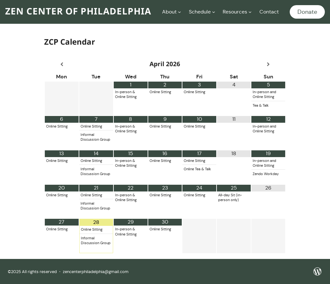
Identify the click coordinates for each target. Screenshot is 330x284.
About (169, 12)
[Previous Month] (62, 64)
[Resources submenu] (250, 11)
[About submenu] (179, 11)
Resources (235, 12)
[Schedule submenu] (213, 11)
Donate (307, 11)
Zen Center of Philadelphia (78, 12)
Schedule (200, 12)
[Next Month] (268, 64)
